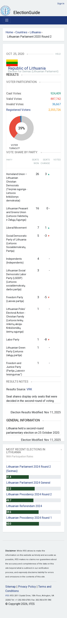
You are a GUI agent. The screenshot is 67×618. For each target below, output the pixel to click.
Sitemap (10, 586)
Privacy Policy (27, 586)
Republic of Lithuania (27, 68)
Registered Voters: (18, 110)
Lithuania (35, 32)
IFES (7, 595)
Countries (21, 32)
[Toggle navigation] (7, 20)
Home (9, 32)
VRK (29, 389)
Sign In (60, 3)
